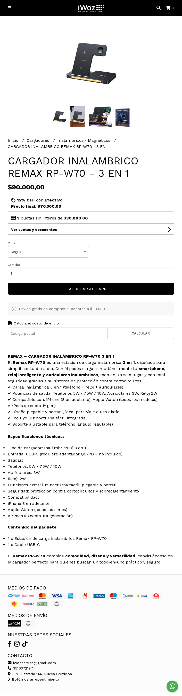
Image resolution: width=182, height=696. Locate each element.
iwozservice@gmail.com (32, 663)
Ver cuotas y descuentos (34, 229)
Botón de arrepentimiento (33, 679)
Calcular (141, 333)
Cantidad (14, 265)
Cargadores (39, 140)
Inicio (14, 140)
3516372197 (20, 668)
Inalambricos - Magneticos (84, 140)
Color (11, 243)
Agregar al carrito (91, 288)
